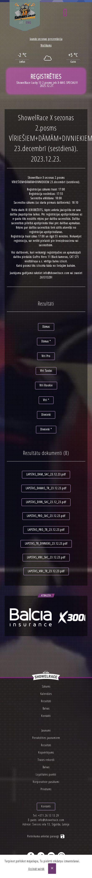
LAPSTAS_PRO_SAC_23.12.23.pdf (46, 516)
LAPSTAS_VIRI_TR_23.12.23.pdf (46, 571)
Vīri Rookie (46, 385)
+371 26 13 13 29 (48, 815)
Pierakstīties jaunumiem (46, 738)
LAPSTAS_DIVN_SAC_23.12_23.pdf (46, 502)
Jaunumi (46, 730)
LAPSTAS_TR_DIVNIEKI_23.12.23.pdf (46, 543)
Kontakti (46, 716)
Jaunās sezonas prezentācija (46, 39)
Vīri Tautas (46, 371)
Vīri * (46, 400)
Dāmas (46, 327)
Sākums (46, 686)
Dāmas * (46, 341)
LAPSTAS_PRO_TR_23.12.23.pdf (46, 530)
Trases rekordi (46, 760)
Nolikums (46, 45)
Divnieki (46, 415)
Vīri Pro (46, 356)
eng (28, 23)
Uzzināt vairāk (36, 869)
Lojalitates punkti (46, 774)
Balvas (46, 708)
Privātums (46, 789)
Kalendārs (46, 694)
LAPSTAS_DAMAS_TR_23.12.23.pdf (46, 488)
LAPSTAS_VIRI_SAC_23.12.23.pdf (46, 557)
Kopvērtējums (46, 752)
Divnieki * (46, 429)
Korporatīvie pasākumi (46, 782)
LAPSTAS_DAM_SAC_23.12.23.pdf (46, 474)
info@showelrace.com (56, 273)
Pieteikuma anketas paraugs (46, 836)
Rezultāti (46, 701)
